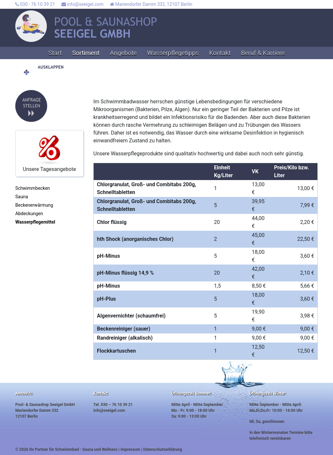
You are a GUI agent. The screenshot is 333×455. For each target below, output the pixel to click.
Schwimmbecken (32, 188)
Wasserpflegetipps (173, 53)
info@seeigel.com (82, 4)
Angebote (123, 53)
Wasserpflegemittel (35, 222)
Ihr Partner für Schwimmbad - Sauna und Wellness (73, 449)
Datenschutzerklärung (162, 449)
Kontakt (220, 53)
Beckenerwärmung (34, 205)
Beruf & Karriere (263, 53)
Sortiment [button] (86, 53)
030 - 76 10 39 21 (35, 4)
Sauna (21, 196)
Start (55, 53)
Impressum (130, 449)
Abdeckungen (29, 213)
